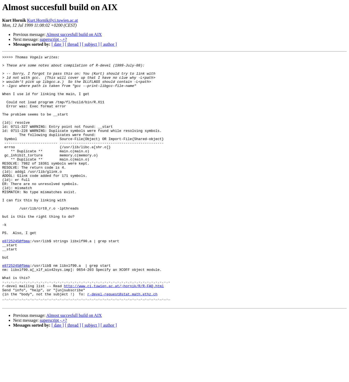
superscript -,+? (53, 39)
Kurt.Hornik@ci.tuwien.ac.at (52, 20)
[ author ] (109, 44)
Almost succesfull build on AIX (74, 34)
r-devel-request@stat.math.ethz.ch (122, 342)
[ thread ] (73, 44)
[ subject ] (91, 44)
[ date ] (58, 44)
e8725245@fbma (16, 278)
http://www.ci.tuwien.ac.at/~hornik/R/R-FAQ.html (114, 332)
